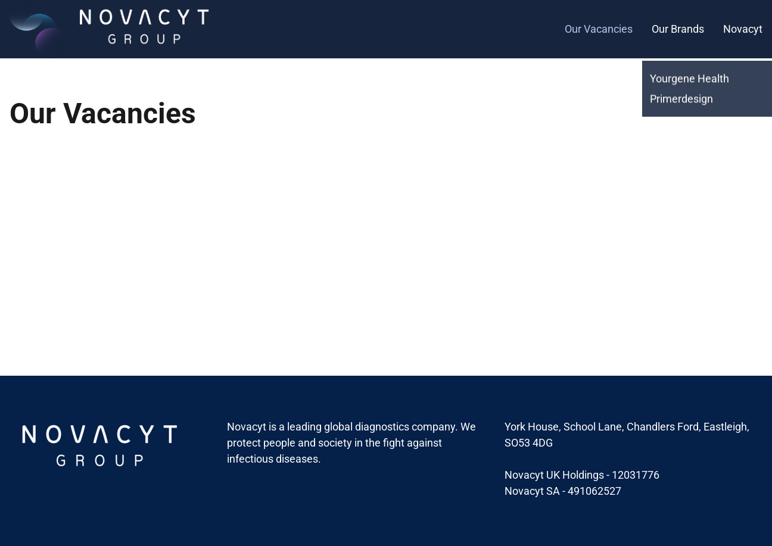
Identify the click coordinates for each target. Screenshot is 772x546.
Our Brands (678, 29)
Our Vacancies (599, 29)
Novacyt (742, 29)
